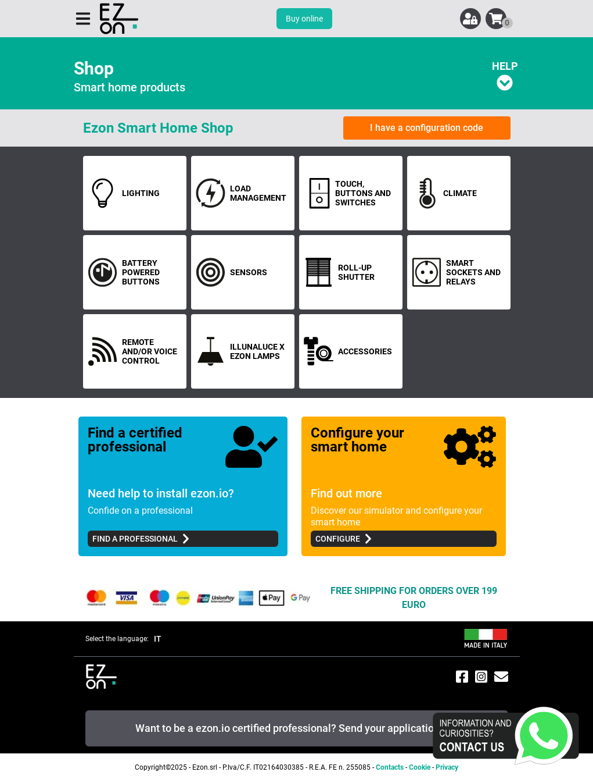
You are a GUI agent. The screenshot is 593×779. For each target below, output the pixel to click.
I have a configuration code (426, 127)
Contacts (390, 767)
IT (157, 638)
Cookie (419, 767)
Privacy (447, 767)
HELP (505, 75)
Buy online (304, 18)
